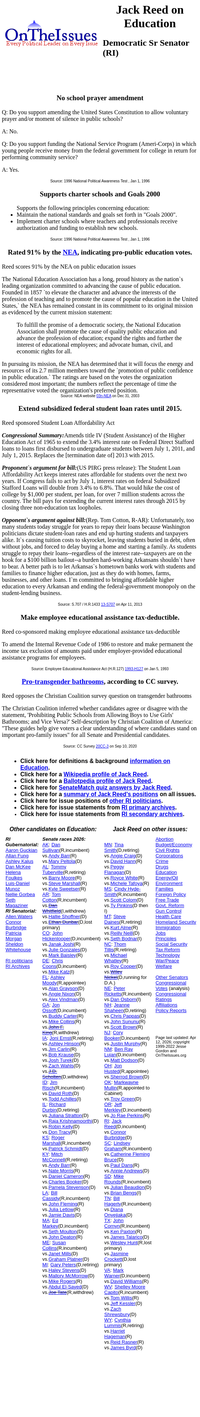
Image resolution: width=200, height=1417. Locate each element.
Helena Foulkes (14, 875)
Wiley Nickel (113, 974)
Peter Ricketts (114, 991)
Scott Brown (123, 1027)
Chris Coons (53, 963)
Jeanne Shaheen (117, 1007)
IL (45, 1104)
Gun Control (169, 911)
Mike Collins (61, 1021)
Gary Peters (63, 1264)
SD (107, 1176)
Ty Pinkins (121, 905)
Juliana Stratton (65, 1115)
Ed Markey (50, 1223)
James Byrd (123, 1347)
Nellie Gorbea (20, 894)
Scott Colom (124, 900)
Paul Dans (122, 1165)
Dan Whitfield (52, 908)
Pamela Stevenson (68, 1187)
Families (164, 889)
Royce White (124, 878)
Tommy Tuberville (55, 869)
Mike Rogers (61, 1281)
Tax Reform (168, 949)
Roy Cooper (123, 966)
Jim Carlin (59, 1049)
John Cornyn (113, 1223)
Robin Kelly (60, 1126)
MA (46, 1220)
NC (107, 944)
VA (107, 1270)
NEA (70, 252)
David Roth (60, 1093)
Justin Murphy (125, 1043)
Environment (169, 883)
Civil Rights (168, 850)
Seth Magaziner (17, 902)
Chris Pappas (125, 1016)
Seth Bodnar (124, 938)
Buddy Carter (62, 1016)
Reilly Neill (122, 933)
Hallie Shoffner (64, 916)
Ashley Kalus (19, 861)
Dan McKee (18, 867)
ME (46, 1242)
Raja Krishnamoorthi (70, 1121)
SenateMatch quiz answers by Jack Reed (114, 787)
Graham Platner (65, 1259)
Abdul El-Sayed (65, 1287)
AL (45, 867)
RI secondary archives (152, 814)
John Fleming (62, 1204)
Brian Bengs (124, 1193)
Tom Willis (121, 1298)
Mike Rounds (114, 1179)
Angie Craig (123, 855)
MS (108, 889)
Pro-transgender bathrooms (63, 681)
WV (108, 1287)
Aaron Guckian (21, 850)
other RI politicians (135, 801)
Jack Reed (113, 1123)
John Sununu (125, 1021)
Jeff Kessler (123, 1303)
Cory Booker (113, 1035)
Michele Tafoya (126, 883)
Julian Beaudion (128, 1187)
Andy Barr (59, 855)
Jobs (161, 933)
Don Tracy (59, 1132)
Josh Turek (60, 1060)
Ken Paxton (123, 1231)
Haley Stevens (63, 1270)
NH (107, 1005)
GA (46, 1005)
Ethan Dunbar (63, 922)
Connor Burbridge (16, 924)
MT (107, 916)
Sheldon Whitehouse (18, 946)
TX (107, 1220)
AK (46, 844)
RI (106, 1121)
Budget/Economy (174, 844)
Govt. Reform (170, 905)
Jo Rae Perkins (127, 1115)
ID (45, 1082)
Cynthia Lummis (117, 1322)
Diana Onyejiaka (115, 1212)
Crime (162, 861)
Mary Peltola (61, 861)
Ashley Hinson (63, 1043)
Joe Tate (57, 1292)
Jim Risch (50, 1085)
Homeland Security (176, 922)
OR (108, 1104)
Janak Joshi (61, 944)
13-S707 (108, 604)
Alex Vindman (63, 999)
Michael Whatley (115, 957)
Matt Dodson (124, 1060)
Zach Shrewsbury (117, 1311)
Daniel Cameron (65, 1176)
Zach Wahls (61, 1065)
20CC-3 (102, 746)
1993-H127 (134, 669)
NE (107, 988)
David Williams (126, 1281)
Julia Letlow (61, 1209)
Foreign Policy (171, 894)
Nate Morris (60, 1170)
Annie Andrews (127, 1170)
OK (107, 1082)
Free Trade (167, 900)
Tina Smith (113, 847)
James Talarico (126, 1237)
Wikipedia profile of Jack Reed (105, 774)
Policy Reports (171, 1010)
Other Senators (172, 977)
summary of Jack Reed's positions (111, 794)
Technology (168, 955)
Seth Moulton (62, 1231)
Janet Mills (59, 1253)
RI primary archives (148, 807)
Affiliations (166, 1005)
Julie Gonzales (64, 949)
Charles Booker (65, 1182)
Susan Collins (54, 1245)
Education (166, 872)
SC (107, 1143)
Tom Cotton (52, 897)
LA (45, 1193)
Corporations (169, 855)
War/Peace (167, 960)
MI (45, 1264)
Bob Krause (61, 1054)
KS (46, 1137)
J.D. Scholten (52, 1074)
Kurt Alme (121, 927)
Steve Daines (115, 919)
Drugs (162, 867)
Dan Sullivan (51, 847)
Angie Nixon (61, 994)
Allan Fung (17, 855)
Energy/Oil (167, 878)
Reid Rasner (124, 1342)
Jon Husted (113, 1068)
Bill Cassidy (51, 1195)
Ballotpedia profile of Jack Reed (107, 781)
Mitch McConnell (54, 1156)
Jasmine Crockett (116, 1256)
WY (108, 1320)
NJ (107, 1032)
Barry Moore (61, 878)
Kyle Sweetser (63, 889)
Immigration (168, 927)
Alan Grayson (63, 988)
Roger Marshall (54, 1140)
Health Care (168, 916)
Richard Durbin (54, 1107)
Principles (166, 938)
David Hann (123, 861)
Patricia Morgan (14, 935)
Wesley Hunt (124, 1242)
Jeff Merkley (113, 1107)
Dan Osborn (123, 999)
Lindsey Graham (117, 1145)
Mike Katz (59, 972)
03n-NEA (103, 396)
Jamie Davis (61, 1215)
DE (46, 960)
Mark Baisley (62, 955)
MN (108, 844)
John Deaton (62, 1237)
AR (46, 894)
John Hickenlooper (57, 935)
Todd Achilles (62, 1099)
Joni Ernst (60, 1038)
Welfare (164, 966)
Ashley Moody (54, 980)
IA (45, 1038)
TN (107, 1198)
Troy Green (123, 1099)
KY (46, 1154)
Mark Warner (114, 1272)
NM (108, 1049)
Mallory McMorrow (68, 1275)
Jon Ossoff (51, 1007)
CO (46, 933)
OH (108, 1065)
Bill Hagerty (112, 1201)
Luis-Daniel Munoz (18, 886)
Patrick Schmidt (65, 1148)
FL (45, 977)
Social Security (171, 944)
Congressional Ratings (171, 996)
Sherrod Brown (127, 1077)
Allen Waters (19, 916)
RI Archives (18, 966)
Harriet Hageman (114, 1333)
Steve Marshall (64, 883)
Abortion (164, 839)
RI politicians (19, 960)
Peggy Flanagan (114, 869)
